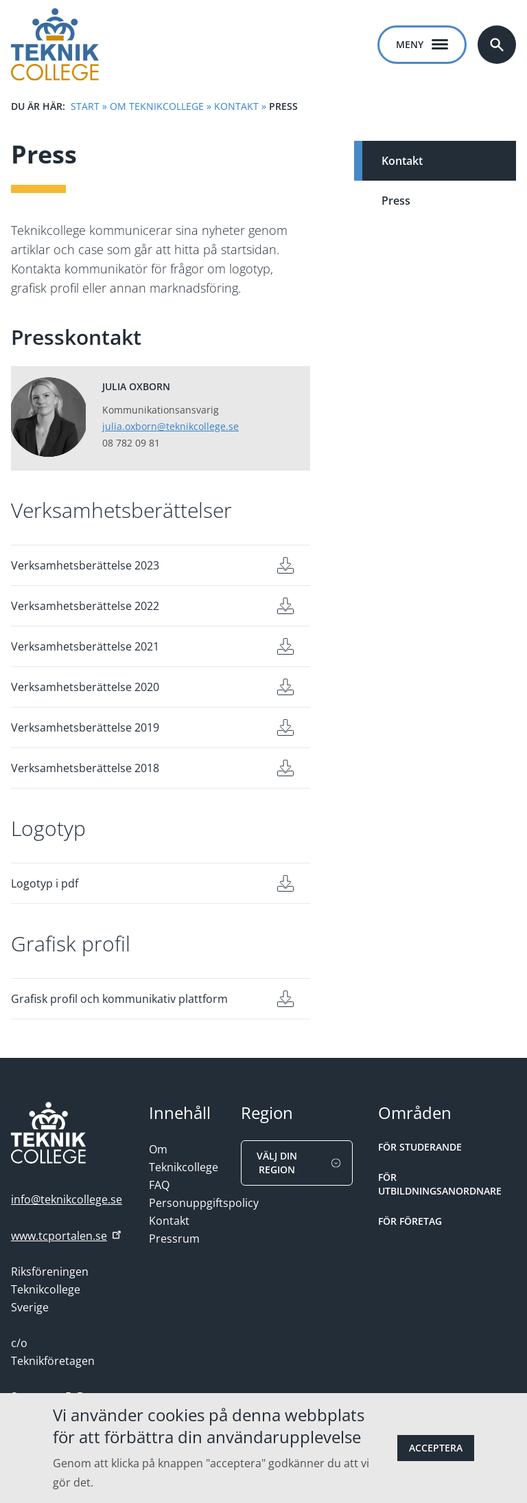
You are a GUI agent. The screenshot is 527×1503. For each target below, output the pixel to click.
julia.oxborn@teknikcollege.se (170, 426)
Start (85, 106)
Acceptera (435, 1447)
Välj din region (300, 1162)
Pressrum (174, 1238)
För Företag (410, 1221)
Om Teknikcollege (157, 106)
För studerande (420, 1146)
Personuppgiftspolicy (204, 1202)
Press (396, 200)
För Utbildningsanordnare (440, 1184)
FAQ (159, 1185)
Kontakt (236, 106)
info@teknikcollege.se (66, 1199)
